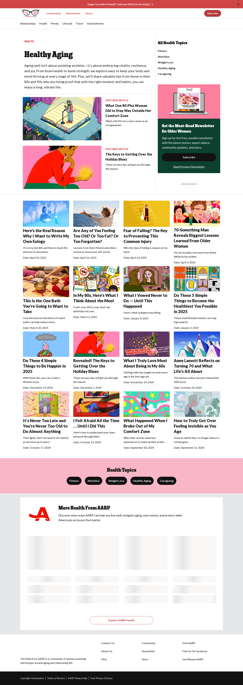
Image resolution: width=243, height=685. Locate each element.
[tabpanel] (217, 24)
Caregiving (164, 74)
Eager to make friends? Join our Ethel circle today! (119, 4)
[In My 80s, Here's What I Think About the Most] (96, 293)
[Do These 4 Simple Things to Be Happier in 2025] (46, 362)
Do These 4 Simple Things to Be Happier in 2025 (44, 366)
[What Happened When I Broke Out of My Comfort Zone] (147, 421)
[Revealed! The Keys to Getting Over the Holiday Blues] (96, 362)
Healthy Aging (166, 68)
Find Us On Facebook (194, 651)
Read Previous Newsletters (189, 166)
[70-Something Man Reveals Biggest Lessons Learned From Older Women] (197, 233)
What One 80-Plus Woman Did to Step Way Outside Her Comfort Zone (128, 110)
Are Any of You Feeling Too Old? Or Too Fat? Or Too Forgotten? (96, 236)
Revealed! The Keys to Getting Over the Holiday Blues (93, 366)
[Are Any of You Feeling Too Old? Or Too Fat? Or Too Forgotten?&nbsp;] (96, 231)
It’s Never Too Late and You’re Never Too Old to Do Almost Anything (45, 426)
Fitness (162, 51)
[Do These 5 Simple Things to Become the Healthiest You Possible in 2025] (197, 299)
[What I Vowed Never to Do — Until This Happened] (147, 294)
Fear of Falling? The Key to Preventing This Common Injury (145, 236)
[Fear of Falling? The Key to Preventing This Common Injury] (147, 231)
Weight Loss (165, 62)
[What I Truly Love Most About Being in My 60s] (147, 359)
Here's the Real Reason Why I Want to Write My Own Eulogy (46, 236)
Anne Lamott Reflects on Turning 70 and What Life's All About (197, 366)
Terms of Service (56, 678)
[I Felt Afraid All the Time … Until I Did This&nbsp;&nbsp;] (96, 418)
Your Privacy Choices (101, 678)
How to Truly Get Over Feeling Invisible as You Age (195, 426)
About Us (106, 651)
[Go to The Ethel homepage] (28, 13)
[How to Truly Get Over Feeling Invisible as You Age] (197, 421)
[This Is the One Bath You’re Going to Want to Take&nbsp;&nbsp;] (46, 299)
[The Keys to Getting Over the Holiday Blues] (88, 167)
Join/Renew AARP (192, 659)
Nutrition (163, 56)
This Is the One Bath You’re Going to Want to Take (45, 306)
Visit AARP (188, 643)
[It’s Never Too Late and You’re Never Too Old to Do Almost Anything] (46, 421)
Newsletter (73, 13)
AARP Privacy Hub (77, 678)
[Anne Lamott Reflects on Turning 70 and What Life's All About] (197, 362)
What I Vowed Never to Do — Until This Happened (145, 301)
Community (53, 13)
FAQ (104, 659)
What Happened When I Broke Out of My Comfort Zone (145, 426)
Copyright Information (32, 678)
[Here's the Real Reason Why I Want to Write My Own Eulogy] (46, 231)
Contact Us (107, 643)
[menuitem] (28, 25)
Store (89, 13)
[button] (216, 24)
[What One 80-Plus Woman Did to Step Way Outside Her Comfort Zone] (88, 118)
